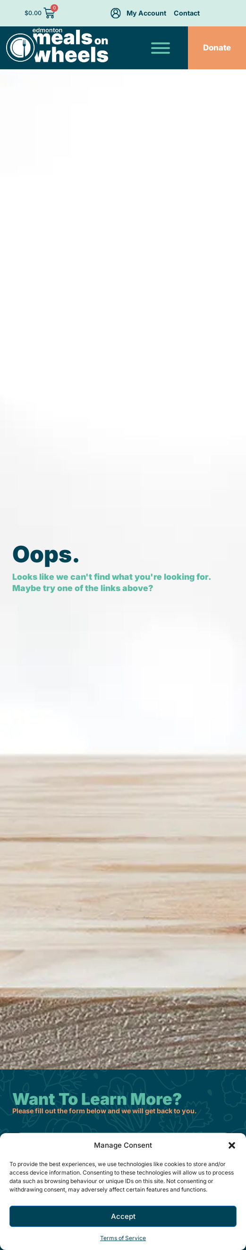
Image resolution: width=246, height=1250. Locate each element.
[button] (232, 1145)
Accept (123, 1216)
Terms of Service (123, 1238)
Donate (217, 47)
